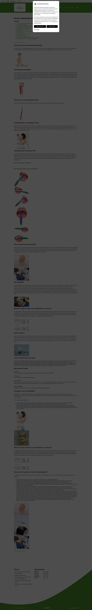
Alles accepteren (40, 26)
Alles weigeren (52, 26)
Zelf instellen (36, 29)
